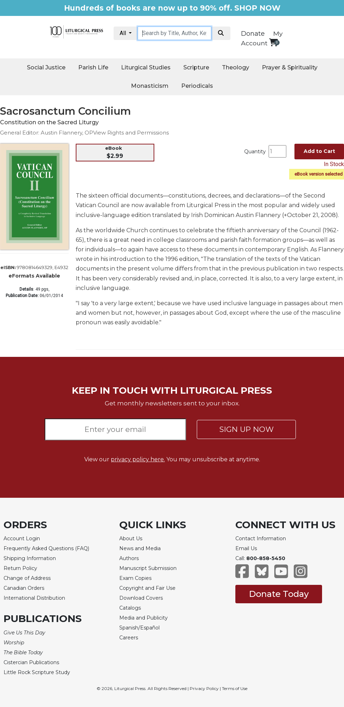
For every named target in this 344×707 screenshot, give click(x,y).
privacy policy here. (138, 459)
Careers (128, 637)
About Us (130, 538)
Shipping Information (30, 558)
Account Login (22, 538)
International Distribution (34, 598)
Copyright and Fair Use (147, 588)
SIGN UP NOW (246, 429)
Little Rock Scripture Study (37, 672)
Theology (235, 67)
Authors (129, 558)
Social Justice (46, 67)
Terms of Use (234, 688)
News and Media (140, 548)
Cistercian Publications (31, 662)
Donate (253, 34)
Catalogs (130, 608)
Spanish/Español (139, 628)
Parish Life (93, 67)
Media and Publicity (143, 618)
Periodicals (197, 85)
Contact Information (260, 538)
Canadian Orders (24, 588)
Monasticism (149, 85)
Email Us (246, 548)
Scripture (196, 67)
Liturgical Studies (146, 67)
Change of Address (27, 578)
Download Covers (141, 598)
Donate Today (279, 594)
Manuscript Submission (148, 568)
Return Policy (20, 568)
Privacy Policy (204, 688)
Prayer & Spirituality (289, 67)
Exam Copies (135, 578)
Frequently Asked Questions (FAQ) (46, 548)
